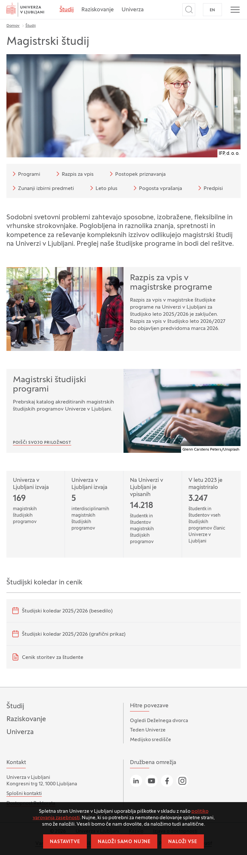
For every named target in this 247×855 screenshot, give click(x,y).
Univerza (133, 10)
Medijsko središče (150, 740)
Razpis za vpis (74, 174)
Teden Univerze (148, 730)
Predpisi (209, 188)
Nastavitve (65, 842)
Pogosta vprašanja (156, 188)
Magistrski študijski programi (49, 384)
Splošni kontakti (24, 793)
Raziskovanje (97, 10)
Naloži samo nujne (124, 842)
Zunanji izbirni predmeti (42, 188)
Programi (25, 174)
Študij (66, 10)
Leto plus (102, 188)
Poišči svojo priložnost (42, 443)
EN (212, 10)
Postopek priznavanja (136, 174)
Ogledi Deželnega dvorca (159, 721)
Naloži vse (182, 842)
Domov (13, 26)
